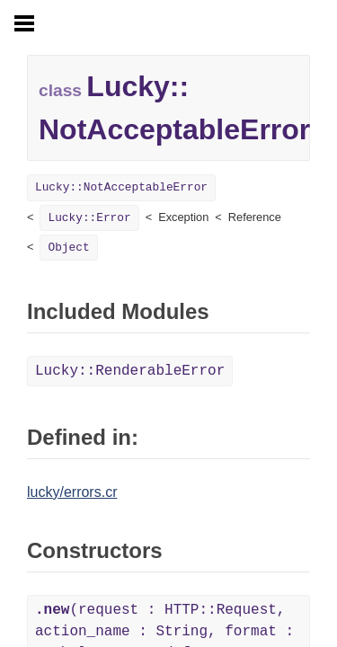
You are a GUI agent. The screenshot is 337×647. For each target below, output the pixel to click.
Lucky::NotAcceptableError (121, 187)
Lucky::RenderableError (130, 371)
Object (68, 247)
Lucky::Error (89, 218)
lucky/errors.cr (72, 492)
